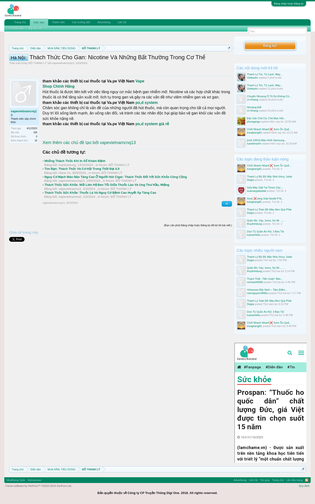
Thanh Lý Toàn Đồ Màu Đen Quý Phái (269, 209)
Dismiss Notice (228, 59)
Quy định (304, 485)
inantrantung (67, 186)
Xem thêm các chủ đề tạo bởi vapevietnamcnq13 (89, 164)
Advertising (103, 22)
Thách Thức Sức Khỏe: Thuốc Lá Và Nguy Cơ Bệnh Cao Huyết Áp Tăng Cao (100, 214)
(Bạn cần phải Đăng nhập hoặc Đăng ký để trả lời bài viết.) (198, 246)
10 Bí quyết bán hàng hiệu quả (140, 65)
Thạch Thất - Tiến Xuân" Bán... (265, 278)
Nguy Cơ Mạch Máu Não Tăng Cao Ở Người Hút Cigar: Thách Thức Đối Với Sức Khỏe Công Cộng (115, 198)
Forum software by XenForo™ (38, 485)
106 (35, 154)
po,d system (147, 124)
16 (36, 162)
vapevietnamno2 (69, 218)
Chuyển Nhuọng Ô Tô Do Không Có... (269, 96)
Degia (250, 179)
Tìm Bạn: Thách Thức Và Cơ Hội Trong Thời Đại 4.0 (81, 190)
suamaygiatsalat (256, 190)
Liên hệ (122, 22)
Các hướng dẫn (81, 22)
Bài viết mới (35, 28)
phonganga (253, 121)
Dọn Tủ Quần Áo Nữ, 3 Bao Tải (265, 231)
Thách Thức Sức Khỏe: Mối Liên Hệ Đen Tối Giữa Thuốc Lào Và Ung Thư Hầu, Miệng (106, 206)
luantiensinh (254, 143)
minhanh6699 (255, 282)
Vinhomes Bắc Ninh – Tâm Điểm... (267, 289)
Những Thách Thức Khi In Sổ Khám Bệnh (74, 182)
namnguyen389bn (257, 293)
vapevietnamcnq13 (63, 84)
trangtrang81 (254, 132)
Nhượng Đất (254, 107)
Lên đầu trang (294, 480)
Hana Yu (64, 194)
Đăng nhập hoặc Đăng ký (289, 3)
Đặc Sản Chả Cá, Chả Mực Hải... (266, 118)
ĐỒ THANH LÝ (37, 84)
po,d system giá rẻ (152, 145)
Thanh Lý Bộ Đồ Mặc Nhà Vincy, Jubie (269, 176)
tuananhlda (253, 234)
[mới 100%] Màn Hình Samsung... (266, 140)
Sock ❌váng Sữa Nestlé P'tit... (265, 198)
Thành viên (58, 22)
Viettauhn (252, 77)
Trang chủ (20, 22)
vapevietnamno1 (69, 210)
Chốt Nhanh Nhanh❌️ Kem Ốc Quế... (269, 129)
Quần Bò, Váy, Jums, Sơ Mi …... (266, 220)
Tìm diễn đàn (16, 28)
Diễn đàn (38, 22)
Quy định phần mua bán (165, 59)
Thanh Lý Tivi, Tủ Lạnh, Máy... (264, 74)
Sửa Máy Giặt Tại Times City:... (265, 187)
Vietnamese (34, 480)
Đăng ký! (270, 45)
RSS (306, 480)
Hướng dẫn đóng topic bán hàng (76, 65)
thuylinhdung (254, 223)
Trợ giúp (265, 480)
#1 (227, 225)
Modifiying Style (16, 480)
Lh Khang (252, 99)
